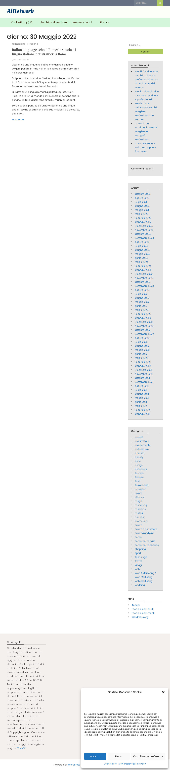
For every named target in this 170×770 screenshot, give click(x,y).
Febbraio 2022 (143, 362)
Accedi (136, 605)
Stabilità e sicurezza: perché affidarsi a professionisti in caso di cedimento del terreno (147, 79)
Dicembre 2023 (144, 274)
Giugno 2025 (142, 206)
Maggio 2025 (142, 210)
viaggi (138, 565)
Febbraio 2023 (143, 314)
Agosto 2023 (142, 290)
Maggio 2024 (142, 254)
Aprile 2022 (141, 354)
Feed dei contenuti (143, 609)
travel (138, 561)
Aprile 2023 (141, 306)
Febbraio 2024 (143, 266)
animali (139, 437)
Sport (138, 553)
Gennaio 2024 (143, 270)
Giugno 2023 (142, 298)
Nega (118, 756)
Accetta (95, 756)
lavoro (138, 493)
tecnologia (141, 557)
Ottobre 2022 (142, 330)
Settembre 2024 (144, 238)
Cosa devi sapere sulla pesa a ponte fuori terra (145, 147)
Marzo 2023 (141, 310)
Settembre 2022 (144, 334)
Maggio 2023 (142, 302)
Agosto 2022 (142, 338)
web (137, 569)
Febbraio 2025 (143, 218)
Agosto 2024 (142, 242)
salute (138, 525)
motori (139, 513)
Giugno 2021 (142, 394)
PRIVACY (21, 748)
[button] (163, 692)
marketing (141, 505)
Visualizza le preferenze (148, 756)
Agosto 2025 (142, 198)
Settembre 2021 (144, 382)
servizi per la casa (145, 541)
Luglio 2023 (141, 294)
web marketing (143, 581)
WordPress (74, 764)
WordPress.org (140, 617)
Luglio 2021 (141, 390)
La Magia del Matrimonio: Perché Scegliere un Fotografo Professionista (146, 131)
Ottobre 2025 (142, 194)
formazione (18, 43)
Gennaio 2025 (143, 222)
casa (138, 461)
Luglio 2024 (141, 246)
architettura (142, 441)
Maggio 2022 (142, 350)
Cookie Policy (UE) (22, 22)
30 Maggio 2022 (21, 59)
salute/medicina (144, 533)
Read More (18, 119)
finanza (139, 477)
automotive (142, 449)
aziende (139, 453)
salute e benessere (146, 529)
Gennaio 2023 (143, 318)
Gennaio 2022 (143, 366)
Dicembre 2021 (143, 370)
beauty (139, 457)
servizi (138, 537)
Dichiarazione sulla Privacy (132, 763)
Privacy (104, 22)
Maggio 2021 (142, 398)
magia (138, 501)
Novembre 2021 (144, 374)
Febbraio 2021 (142, 410)
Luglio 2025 (141, 202)
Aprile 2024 (141, 258)
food (137, 481)
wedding (140, 585)
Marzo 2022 (141, 358)
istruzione (32, 43)
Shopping (140, 549)
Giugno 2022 (142, 346)
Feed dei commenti (143, 613)
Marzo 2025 (141, 214)
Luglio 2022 (141, 342)
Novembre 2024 (144, 230)
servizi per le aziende (147, 545)
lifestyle (139, 497)
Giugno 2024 (142, 250)
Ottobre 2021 (142, 378)
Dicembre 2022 (144, 322)
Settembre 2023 (144, 286)
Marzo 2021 (141, 406)
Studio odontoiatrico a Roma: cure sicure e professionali (147, 95)
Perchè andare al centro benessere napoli (66, 22)
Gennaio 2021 (142, 414)
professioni (141, 521)
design (139, 465)
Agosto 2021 (142, 386)
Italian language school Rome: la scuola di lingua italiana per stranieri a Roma (44, 51)
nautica (139, 517)
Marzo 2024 (141, 262)
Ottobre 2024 (143, 234)
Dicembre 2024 (144, 226)
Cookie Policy (110, 763)
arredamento (143, 445)
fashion (139, 473)
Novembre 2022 (144, 326)
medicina (140, 509)
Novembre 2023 (144, 278)
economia (141, 469)
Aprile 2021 (141, 402)
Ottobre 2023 (142, 282)
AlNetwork (20, 11)
